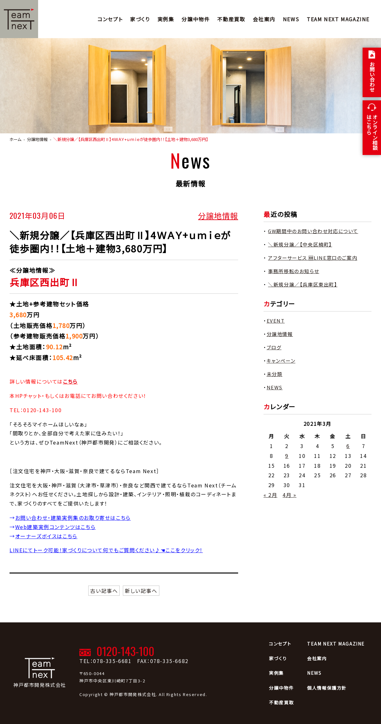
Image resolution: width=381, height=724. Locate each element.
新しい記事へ (141, 590)
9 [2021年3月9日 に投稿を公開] (287, 455)
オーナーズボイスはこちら (46, 536)
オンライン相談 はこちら (372, 132)
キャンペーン (281, 360)
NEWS (291, 19)
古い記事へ (104, 590)
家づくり (140, 19)
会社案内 (264, 19)
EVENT (276, 320)
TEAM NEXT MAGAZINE (338, 19)
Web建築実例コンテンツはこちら (55, 527)
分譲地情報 (218, 215)
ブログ (274, 347)
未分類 (275, 374)
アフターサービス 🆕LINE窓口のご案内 (312, 257)
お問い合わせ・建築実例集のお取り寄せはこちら (73, 517)
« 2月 (270, 495)
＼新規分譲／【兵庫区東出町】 (302, 284)
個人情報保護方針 (327, 688)
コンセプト (110, 19)
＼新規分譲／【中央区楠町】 (300, 244)
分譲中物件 (196, 19)
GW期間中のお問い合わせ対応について (313, 231)
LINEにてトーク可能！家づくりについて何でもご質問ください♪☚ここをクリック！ (106, 550)
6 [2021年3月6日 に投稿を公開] (348, 446)
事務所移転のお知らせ (293, 271)
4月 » (289, 495)
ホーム (15, 139)
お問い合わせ (372, 77)
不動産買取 (231, 19)
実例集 (165, 19)
